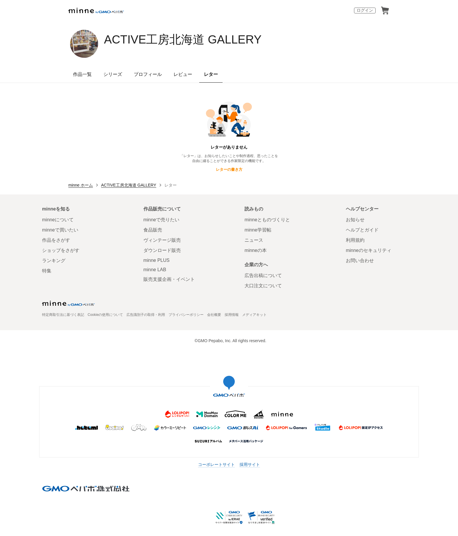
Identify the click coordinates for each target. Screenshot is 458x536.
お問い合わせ (360, 260)
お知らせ (355, 219)
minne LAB (154, 269)
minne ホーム (80, 185)
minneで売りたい (161, 219)
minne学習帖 (257, 229)
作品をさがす (56, 240)
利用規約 (355, 240)
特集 (46, 270)
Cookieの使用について (105, 315)
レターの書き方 (229, 169)
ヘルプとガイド (362, 229)
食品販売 (152, 229)
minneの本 (255, 250)
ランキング (53, 260)
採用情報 (232, 315)
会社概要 (214, 315)
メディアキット (254, 315)
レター (211, 74)
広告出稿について (263, 275)
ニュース (253, 240)
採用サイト (250, 464)
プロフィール (148, 74)
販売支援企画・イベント (169, 279)
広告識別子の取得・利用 (145, 315)
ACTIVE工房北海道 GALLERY (182, 39)
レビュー (183, 74)
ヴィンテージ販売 (162, 240)
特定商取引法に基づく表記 (63, 315)
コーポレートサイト (216, 464)
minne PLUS (156, 260)
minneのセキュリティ (368, 250)
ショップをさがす (60, 250)
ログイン (365, 10)
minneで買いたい (60, 229)
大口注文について (263, 285)
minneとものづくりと (267, 219)
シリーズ (112, 74)
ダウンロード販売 (162, 250)
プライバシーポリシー (186, 315)
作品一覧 (82, 74)
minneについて (58, 219)
